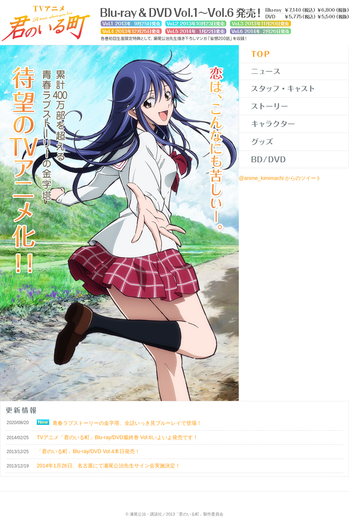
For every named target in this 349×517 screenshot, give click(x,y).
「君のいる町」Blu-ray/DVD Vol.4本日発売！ (88, 451)
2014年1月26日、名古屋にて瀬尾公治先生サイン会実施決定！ (108, 466)
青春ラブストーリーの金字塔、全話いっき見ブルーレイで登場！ (127, 423)
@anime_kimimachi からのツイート (280, 178)
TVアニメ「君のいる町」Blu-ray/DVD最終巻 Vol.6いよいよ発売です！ (117, 437)
